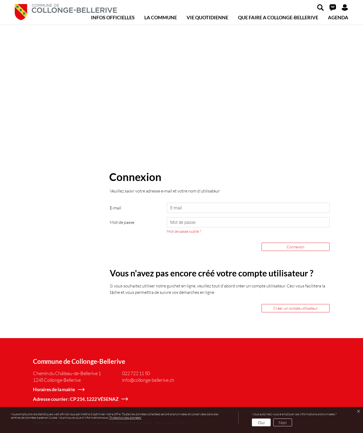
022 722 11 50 (136, 373)
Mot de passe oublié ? (184, 231)
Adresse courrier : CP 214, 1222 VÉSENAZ (76, 399)
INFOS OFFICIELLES (113, 17)
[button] (320, 7)
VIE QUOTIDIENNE (207, 17)
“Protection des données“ (125, 418)
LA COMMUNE (160, 17)
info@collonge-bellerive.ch (148, 380)
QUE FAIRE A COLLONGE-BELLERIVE (278, 17)
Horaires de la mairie (54, 389)
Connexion (295, 247)
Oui (261, 422)
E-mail (115, 207)
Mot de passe (122, 222)
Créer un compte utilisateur (295, 308)
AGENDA (338, 17)
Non (283, 422)
